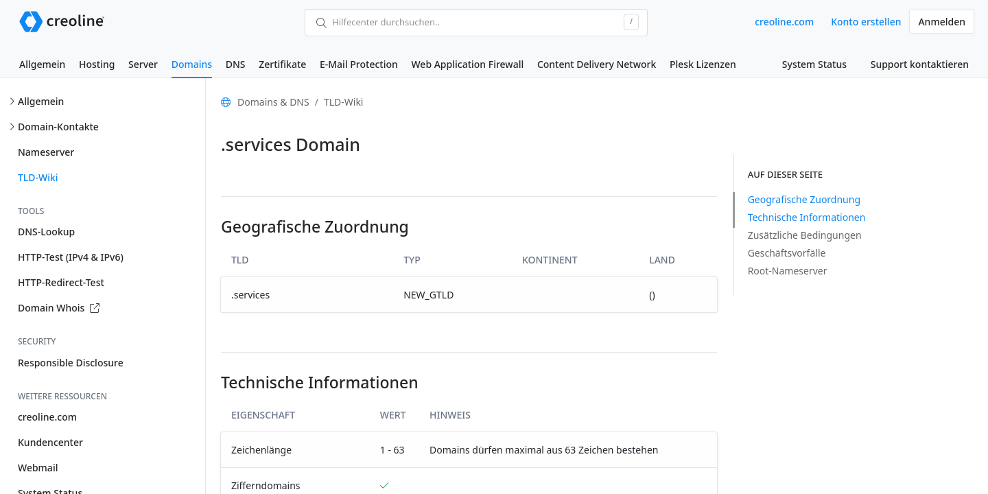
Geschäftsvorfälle (787, 252)
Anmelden (941, 21)
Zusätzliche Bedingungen (805, 235)
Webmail (38, 467)
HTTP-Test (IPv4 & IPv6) (71, 256)
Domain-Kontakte (58, 126)
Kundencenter (50, 442)
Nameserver (46, 151)
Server (143, 64)
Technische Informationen (807, 217)
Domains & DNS (273, 101)
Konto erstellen (866, 21)
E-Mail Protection (359, 64)
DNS (236, 64)
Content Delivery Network (596, 64)
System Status (814, 64)
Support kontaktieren (920, 64)
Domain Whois (58, 307)
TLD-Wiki (38, 177)
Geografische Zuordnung (804, 199)
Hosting (97, 64)
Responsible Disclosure (71, 362)
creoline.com (784, 21)
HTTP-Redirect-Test (61, 282)
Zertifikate (282, 64)
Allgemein (42, 64)
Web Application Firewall (467, 64)
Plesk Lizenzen (703, 64)
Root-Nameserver (787, 270)
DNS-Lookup (46, 231)
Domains (192, 64)
